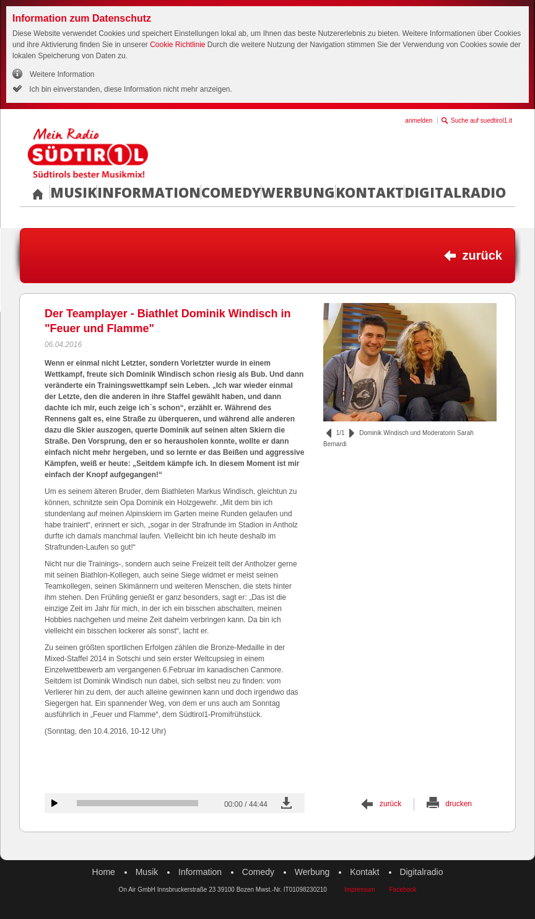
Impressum (359, 889)
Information (149, 192)
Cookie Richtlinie (177, 44)
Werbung (298, 192)
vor (351, 433)
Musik (73, 192)
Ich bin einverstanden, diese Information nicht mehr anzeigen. (129, 89)
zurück (482, 255)
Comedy (231, 192)
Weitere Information (62, 74)
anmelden (418, 120)
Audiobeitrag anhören (54, 803)
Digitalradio (455, 192)
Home (103, 872)
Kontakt (370, 192)
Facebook (402, 889)
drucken (458, 803)
